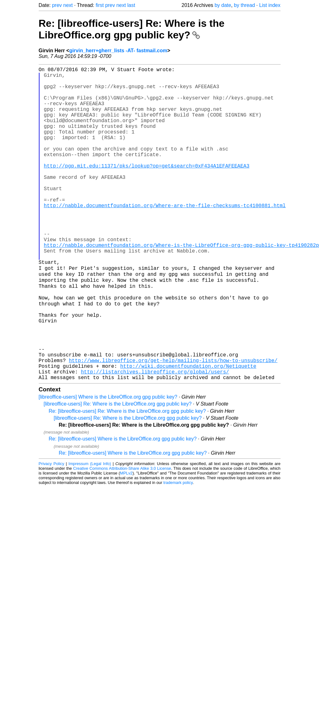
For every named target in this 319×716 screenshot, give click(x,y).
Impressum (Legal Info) (90, 531)
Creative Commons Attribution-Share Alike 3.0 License (122, 535)
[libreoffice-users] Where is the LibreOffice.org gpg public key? (108, 464)
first (100, 5)
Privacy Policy (51, 531)
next (68, 5)
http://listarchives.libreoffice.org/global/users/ (155, 437)
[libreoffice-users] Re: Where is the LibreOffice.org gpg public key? (118, 471)
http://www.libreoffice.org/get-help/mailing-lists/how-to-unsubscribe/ (173, 423)
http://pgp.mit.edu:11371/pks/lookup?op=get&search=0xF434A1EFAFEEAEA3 (146, 188)
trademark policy (178, 550)
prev (57, 5)
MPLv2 (126, 540)
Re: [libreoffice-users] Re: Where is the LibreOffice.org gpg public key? (132, 29)
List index (270, 5)
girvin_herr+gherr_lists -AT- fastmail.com (118, 50)
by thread (244, 5)
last (131, 5)
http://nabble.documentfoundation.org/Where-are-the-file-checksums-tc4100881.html (165, 236)
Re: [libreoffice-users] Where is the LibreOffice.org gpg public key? (123, 506)
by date (222, 5)
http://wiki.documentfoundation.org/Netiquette (188, 430)
